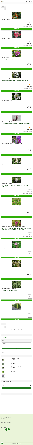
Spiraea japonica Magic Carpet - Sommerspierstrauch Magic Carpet (13, 226)
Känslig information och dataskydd (5, 417)
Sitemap (2, 425)
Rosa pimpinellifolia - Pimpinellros (7, 78)
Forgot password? (4, 352)
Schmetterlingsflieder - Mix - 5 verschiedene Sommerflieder (11, 143)
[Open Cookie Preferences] (2, 443)
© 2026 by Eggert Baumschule (16, 443)
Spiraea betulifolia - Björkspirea (6, 183)
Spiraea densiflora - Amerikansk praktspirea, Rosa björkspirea (12, 205)
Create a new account (5, 350)
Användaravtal (3, 418)
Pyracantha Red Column (5, 38)
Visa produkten (16, 28)
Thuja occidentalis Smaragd (6, 310)
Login (16, 348)
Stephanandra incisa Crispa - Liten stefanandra (9, 267)
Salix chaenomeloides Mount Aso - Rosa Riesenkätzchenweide (12, 121)
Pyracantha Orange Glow (5, 19)
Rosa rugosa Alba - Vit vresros (6, 100)
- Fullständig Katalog (5, 337)
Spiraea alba (3, 164)
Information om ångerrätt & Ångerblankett (6, 423)
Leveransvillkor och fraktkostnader (5, 422)
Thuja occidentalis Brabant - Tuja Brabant (8, 288)
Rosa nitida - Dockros (5, 57)
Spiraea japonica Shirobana (6, 248)
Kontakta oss (2, 421)
